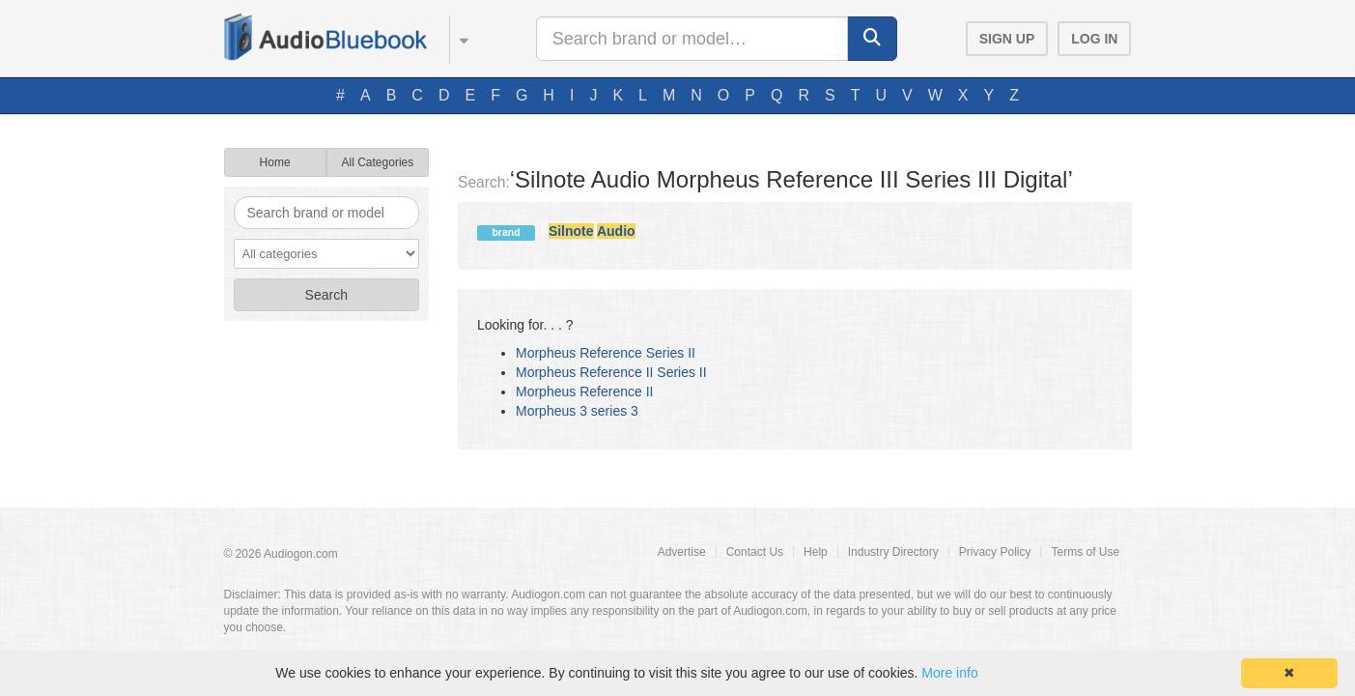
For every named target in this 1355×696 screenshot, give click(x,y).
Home (275, 162)
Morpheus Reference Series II (605, 353)
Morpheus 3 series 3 (577, 411)
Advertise (682, 552)
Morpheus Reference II (584, 391)
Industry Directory (893, 552)
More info (949, 673)
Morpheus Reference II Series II (611, 372)
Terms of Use (1085, 552)
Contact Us (754, 552)
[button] (455, 36)
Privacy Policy (995, 552)
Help (816, 552)
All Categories (378, 162)
